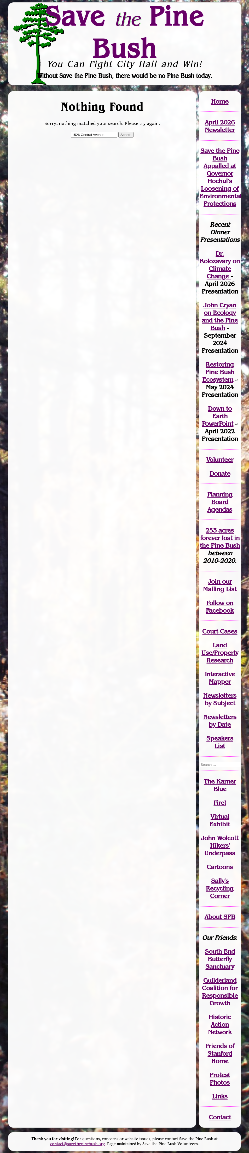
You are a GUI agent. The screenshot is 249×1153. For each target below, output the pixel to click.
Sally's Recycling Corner (220, 888)
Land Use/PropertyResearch (219, 652)
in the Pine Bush (220, 541)
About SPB (220, 917)
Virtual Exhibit (220, 820)
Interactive (220, 674)
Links (220, 1096)
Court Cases (219, 631)
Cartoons (220, 867)
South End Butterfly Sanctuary (220, 959)
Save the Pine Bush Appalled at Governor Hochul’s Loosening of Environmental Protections (220, 177)
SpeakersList (219, 742)
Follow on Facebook (220, 606)
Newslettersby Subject (219, 699)
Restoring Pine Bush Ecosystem (218, 372)
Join (214, 581)
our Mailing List (219, 585)
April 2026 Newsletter (220, 126)
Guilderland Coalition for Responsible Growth (220, 992)
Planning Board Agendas (220, 502)
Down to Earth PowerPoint (217, 416)
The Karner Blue (220, 785)
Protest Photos (220, 1078)
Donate (220, 473)
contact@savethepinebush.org (77, 1144)
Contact (220, 1117)
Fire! (219, 802)
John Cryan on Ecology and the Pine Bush (220, 316)
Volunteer (219, 459)
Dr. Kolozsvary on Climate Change (220, 265)
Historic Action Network (219, 1024)
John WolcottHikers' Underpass (219, 845)
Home (219, 101)
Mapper (220, 681)
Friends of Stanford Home (220, 1053)
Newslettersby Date (219, 720)
